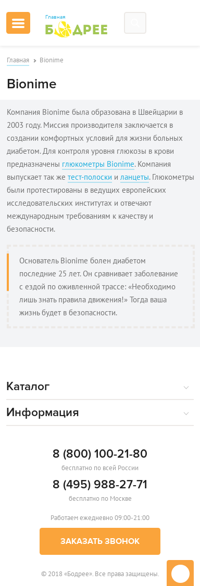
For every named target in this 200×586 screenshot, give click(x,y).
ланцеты (134, 177)
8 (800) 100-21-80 (100, 454)
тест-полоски (90, 177)
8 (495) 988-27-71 (100, 484)
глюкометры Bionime (98, 164)
